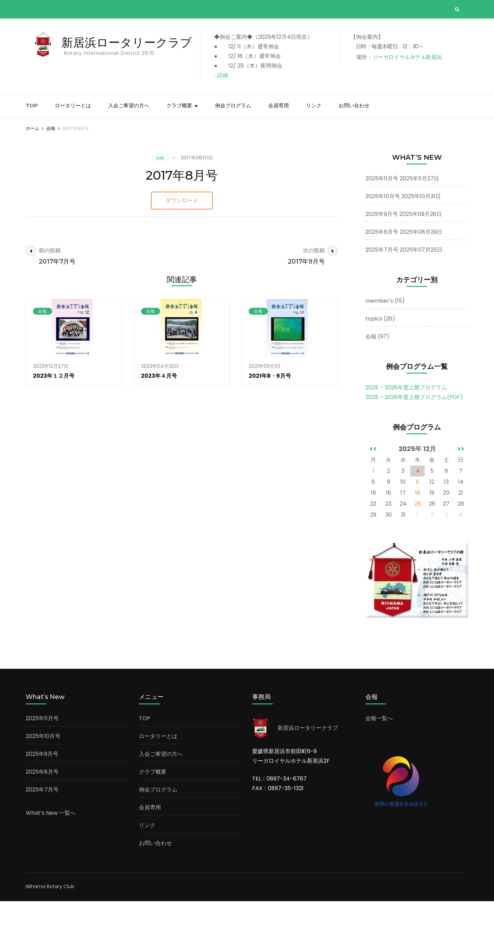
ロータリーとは (73, 135)
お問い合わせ (354, 135)
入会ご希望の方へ (128, 135)
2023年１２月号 (53, 406)
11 (417, 512)
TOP (32, 135)
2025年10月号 (382, 226)
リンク (313, 135)
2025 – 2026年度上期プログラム (406, 417)
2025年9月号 (381, 244)
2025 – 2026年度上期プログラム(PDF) (414, 427)
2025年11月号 (381, 208)
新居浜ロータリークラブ (130, 42)
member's (379, 331)
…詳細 (229, 75)
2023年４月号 (159, 406)
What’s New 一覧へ (50, 843)
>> (460, 478)
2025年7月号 (381, 279)
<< (373, 478)
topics (373, 348)
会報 (160, 188)
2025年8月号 (381, 262)
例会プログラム (233, 135)
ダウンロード (181, 230)
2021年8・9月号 (270, 406)
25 (417, 533)
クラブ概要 (179, 135)
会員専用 (278, 135)
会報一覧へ (379, 748)
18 (417, 523)
